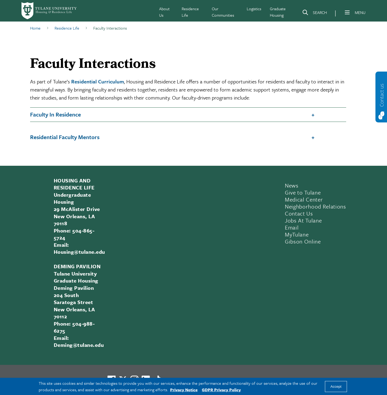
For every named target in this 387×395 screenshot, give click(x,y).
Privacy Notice (184, 390)
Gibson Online (303, 241)
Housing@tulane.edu (79, 251)
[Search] (314, 13)
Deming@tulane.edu (79, 344)
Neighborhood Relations (315, 206)
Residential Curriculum (97, 81)
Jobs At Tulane (303, 220)
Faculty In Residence (55, 114)
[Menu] (347, 12)
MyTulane (297, 234)
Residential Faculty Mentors (64, 137)
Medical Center (304, 199)
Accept (336, 387)
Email (292, 227)
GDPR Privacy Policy (221, 390)
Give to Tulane (303, 192)
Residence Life (67, 28)
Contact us (381, 95)
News (292, 185)
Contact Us (299, 213)
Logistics (254, 9)
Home (35, 28)
